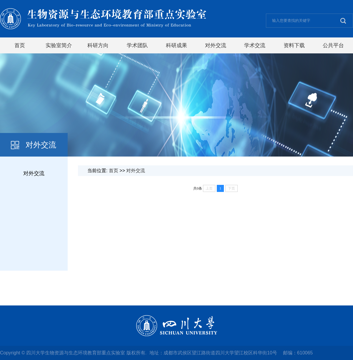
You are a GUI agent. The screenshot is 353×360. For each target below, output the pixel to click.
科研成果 (176, 45)
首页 (19, 45)
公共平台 (333, 45)
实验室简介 (59, 45)
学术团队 (137, 45)
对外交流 (215, 45)
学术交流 (254, 45)
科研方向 (98, 45)
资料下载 (294, 45)
